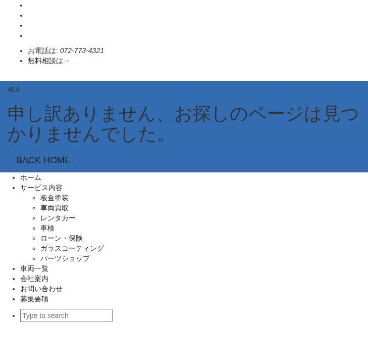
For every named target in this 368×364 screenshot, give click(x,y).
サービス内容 (41, 188)
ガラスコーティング (75, 248)
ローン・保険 (61, 238)
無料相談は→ (49, 61)
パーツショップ (65, 258)
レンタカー (58, 218)
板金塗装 (54, 198)
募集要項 (34, 299)
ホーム (30, 177)
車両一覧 (34, 268)
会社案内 (34, 279)
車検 (47, 228)
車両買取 (54, 208)
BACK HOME (43, 160)
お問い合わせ (41, 289)
